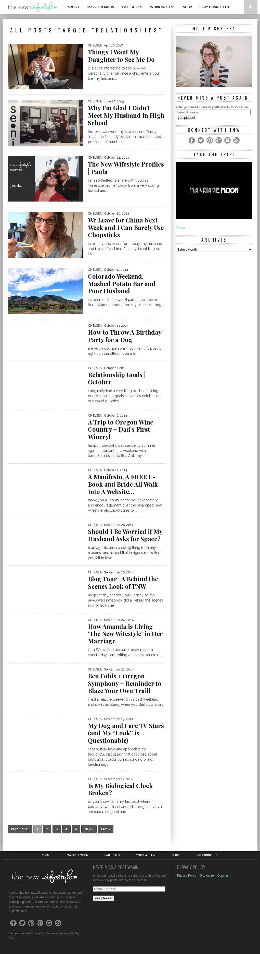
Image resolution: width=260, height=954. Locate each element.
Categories (132, 7)
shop (187, 7)
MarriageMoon (100, 7)
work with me (162, 7)
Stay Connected (214, 7)
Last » (105, 829)
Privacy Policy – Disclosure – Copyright (203, 875)
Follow (180, 228)
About (74, 7)
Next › (89, 829)
